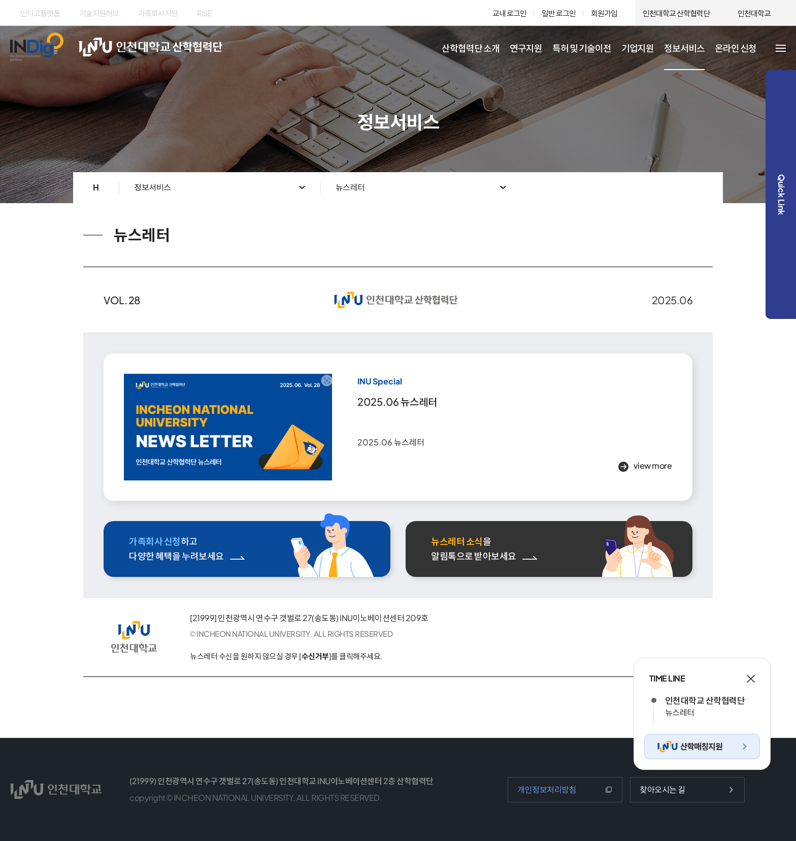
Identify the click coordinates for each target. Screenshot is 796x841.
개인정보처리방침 (546, 789)
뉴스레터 (350, 187)
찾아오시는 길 (662, 789)
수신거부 (315, 656)
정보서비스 (152, 187)
